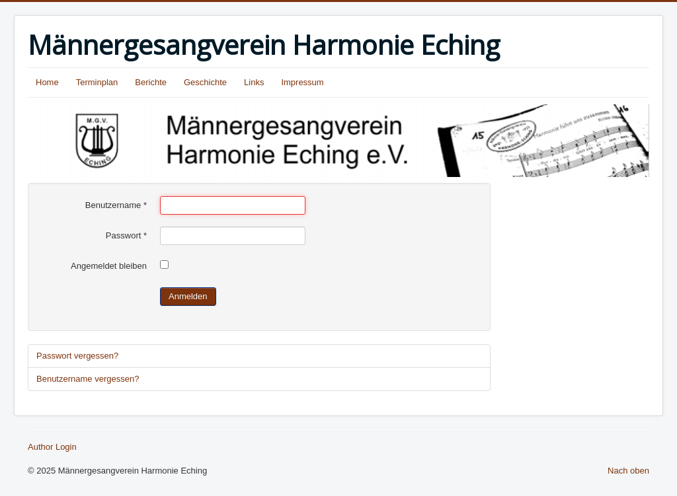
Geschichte (205, 82)
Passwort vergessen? (77, 356)
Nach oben (628, 471)
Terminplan (97, 82)
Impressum (302, 82)
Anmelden (188, 296)
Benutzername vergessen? (87, 379)
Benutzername (116, 205)
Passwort (126, 235)
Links (254, 82)
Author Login (52, 447)
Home (47, 82)
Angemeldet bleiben (109, 266)
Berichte (151, 82)
